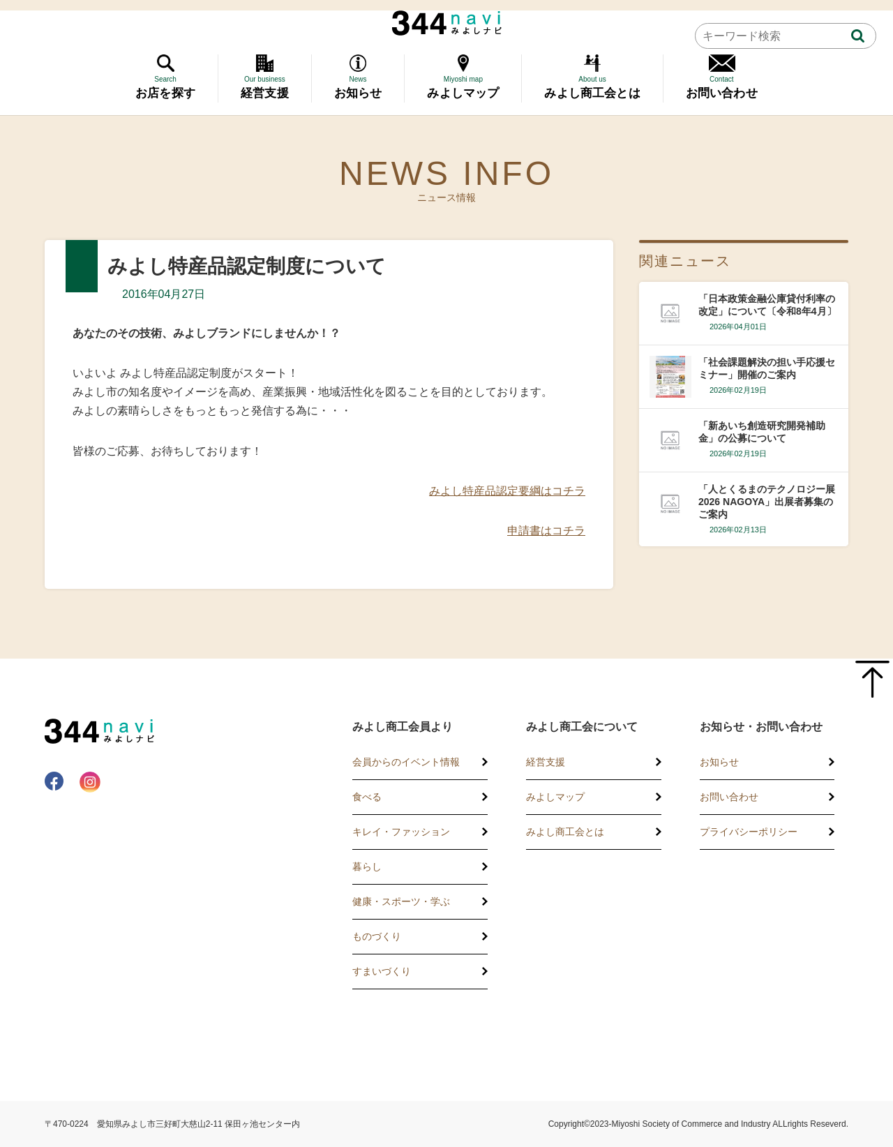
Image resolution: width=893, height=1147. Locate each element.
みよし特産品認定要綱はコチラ (507, 491)
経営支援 (545, 761)
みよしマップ (555, 796)
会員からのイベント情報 (406, 761)
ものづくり (376, 936)
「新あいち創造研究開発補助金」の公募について (761, 432)
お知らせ (719, 761)
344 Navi (447, 23)
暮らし (367, 866)
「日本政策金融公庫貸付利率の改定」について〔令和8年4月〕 (767, 305)
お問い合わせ (729, 796)
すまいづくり (381, 971)
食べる (367, 796)
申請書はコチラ (546, 531)
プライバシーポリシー (748, 831)
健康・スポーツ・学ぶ (401, 901)
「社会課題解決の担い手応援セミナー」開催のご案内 (766, 368)
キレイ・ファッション (401, 831)
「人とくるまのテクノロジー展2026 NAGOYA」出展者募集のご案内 (766, 501)
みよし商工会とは (565, 831)
